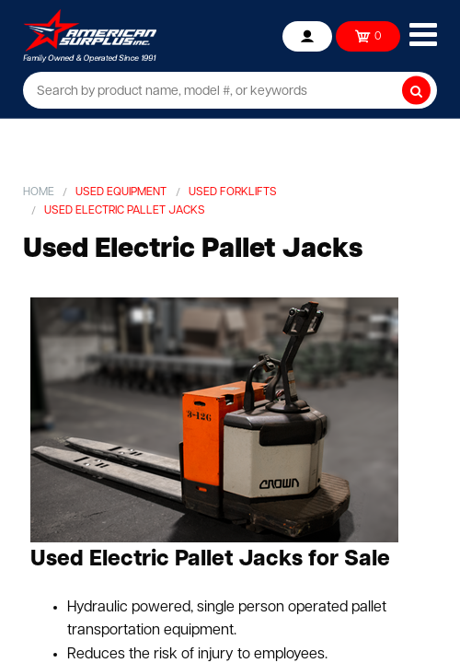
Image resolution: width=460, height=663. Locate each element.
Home (38, 192)
